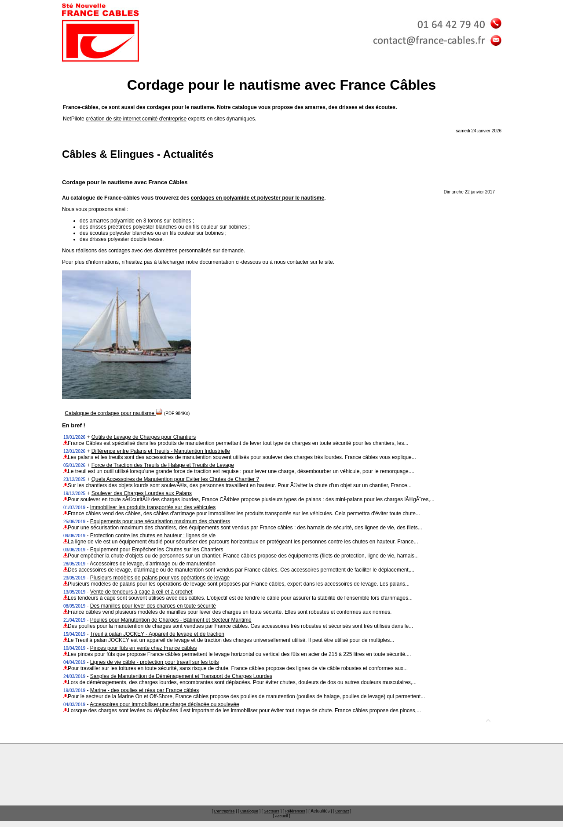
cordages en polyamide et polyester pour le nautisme (257, 198)
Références (295, 811)
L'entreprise (224, 811)
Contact (342, 811)
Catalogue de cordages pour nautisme (114, 413)
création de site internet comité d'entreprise (136, 119)
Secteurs (272, 811)
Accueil (281, 816)
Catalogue (249, 811)
